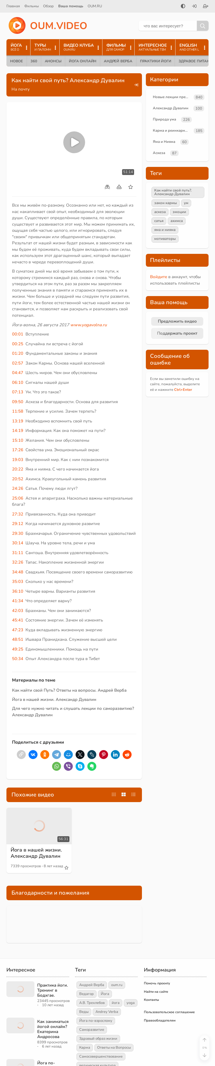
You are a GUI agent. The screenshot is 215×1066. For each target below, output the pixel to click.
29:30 (17, 533)
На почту (20, 89)
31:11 (17, 553)
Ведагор (86, 993)
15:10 (17, 440)
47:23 (17, 630)
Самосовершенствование (101, 1056)
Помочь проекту (157, 983)
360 (34, 61)
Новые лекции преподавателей (172, 97)
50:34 (17, 658)
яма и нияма (165, 229)
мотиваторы (165, 238)
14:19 (17, 430)
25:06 (17, 498)
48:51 (17, 639)
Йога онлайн (82, 61)
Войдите (158, 277)
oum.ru (116, 984)
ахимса (176, 220)
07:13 (17, 392)
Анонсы (53, 61)
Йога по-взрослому (95, 1020)
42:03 (17, 610)
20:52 (17, 479)
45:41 (17, 620)
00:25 (17, 344)
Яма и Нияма (164, 141)
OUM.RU (95, 6)
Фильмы (31, 6)
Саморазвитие (91, 1029)
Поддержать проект (177, 333)
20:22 (17, 469)
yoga (131, 1002)
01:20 (17, 353)
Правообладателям (160, 1020)
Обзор (48, 6)
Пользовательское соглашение (169, 1012)
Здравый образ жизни (98, 1038)
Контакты (151, 1000)
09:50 (17, 402)
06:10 (17, 382)
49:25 (17, 649)
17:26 (17, 450)
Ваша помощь (70, 6)
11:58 (17, 411)
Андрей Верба (118, 61)
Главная (13, 6)
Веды (83, 1011)
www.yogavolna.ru (88, 325)
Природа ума (164, 119)
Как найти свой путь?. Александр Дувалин (173, 192)
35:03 (17, 581)
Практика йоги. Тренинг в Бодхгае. (52, 990)
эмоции (179, 211)
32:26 (17, 562)
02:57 (17, 363)
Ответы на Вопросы (114, 1047)
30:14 (17, 543)
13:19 (17, 421)
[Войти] (194, 6)
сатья (158, 220)
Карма (84, 1047)
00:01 (17, 334)
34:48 (17, 572)
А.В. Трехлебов (92, 1002)
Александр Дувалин (170, 108)
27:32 (17, 514)
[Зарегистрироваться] (206, 6)
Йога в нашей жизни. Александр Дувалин (54, 699)
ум (186, 202)
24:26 (17, 488)
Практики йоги (155, 61)
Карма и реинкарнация (172, 130)
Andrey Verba (106, 1011)
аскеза (160, 211)
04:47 (17, 372)
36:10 (17, 591)
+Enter (183, 389)
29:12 (17, 523)
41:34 (17, 601)
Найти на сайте (156, 991)
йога (116, 1002)
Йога (105, 993)
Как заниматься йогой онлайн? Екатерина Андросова (53, 1029)
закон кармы (165, 202)
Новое (16, 61)
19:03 (17, 459)
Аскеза (159, 152)
